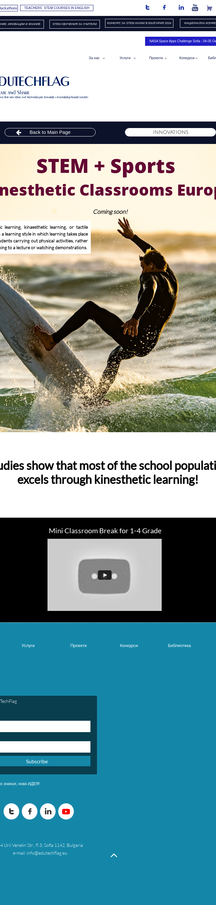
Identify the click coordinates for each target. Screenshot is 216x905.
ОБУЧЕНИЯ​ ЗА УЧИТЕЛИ (79, 24)
